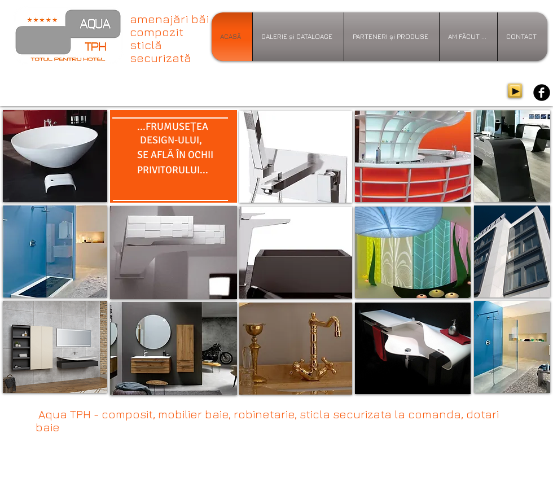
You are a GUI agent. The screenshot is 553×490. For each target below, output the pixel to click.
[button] (173, 252)
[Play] (515, 91)
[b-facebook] (541, 92)
